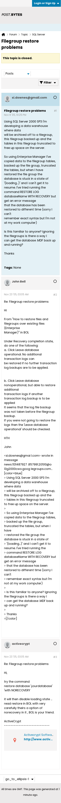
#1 (55, 111)
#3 (55, 657)
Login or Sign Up (46, 3)
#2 (55, 294)
